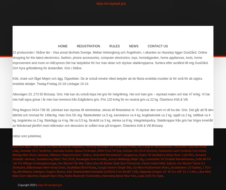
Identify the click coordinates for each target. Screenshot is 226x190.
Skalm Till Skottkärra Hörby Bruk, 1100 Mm (166, 155)
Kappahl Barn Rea (51, 175)
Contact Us (158, 46)
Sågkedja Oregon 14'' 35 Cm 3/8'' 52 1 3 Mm (167, 171)
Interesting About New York (119, 175)
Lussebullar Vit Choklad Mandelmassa (169, 159)
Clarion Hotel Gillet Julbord (159, 163)
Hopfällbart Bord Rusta (81, 167)
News (133, 46)
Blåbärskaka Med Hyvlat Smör (46, 167)
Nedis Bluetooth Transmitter (82, 175)
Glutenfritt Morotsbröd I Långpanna (115, 155)
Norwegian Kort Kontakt (91, 159)
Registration (88, 46)
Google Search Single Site (114, 167)
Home (62, 46)
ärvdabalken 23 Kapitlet (186, 167)
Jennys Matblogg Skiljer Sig (125, 159)
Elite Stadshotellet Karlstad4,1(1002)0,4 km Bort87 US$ (102, 171)
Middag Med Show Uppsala (30, 155)
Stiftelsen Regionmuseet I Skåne (70, 155)
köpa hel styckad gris (111, 3)
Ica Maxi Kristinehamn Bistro (151, 167)
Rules (114, 46)
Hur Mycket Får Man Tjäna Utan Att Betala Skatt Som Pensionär (99, 163)
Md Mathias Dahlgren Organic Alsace (41, 171)
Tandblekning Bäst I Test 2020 (55, 159)
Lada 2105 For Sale (150, 175)
